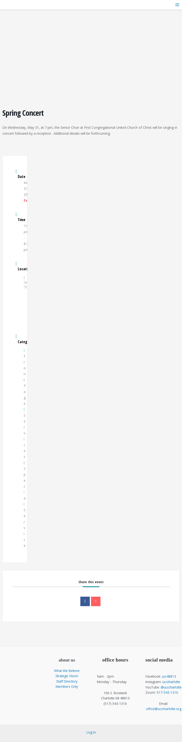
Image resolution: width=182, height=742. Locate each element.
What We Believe (67, 670)
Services (25, 433)
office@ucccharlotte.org (163, 708)
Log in (91, 732)
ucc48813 (169, 676)
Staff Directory (66, 681)
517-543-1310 (167, 692)
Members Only (67, 686)
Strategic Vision (66, 676)
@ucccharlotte (171, 687)
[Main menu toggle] (177, 5)
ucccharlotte (171, 682)
